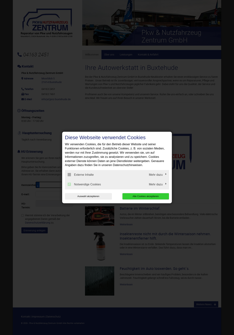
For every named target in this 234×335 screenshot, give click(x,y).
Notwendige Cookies (84, 184)
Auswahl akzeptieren (88, 196)
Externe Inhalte (81, 174)
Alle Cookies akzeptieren (146, 196)
